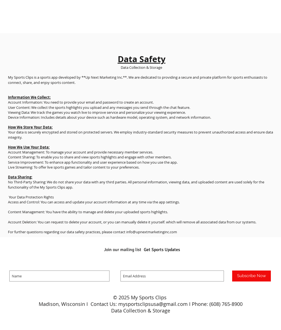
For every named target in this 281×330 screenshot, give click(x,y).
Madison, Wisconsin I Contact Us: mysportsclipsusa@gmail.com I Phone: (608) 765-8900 (141, 304)
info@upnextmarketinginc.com (151, 231)
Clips (161, 297)
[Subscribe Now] (251, 276)
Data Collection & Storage (140, 310)
